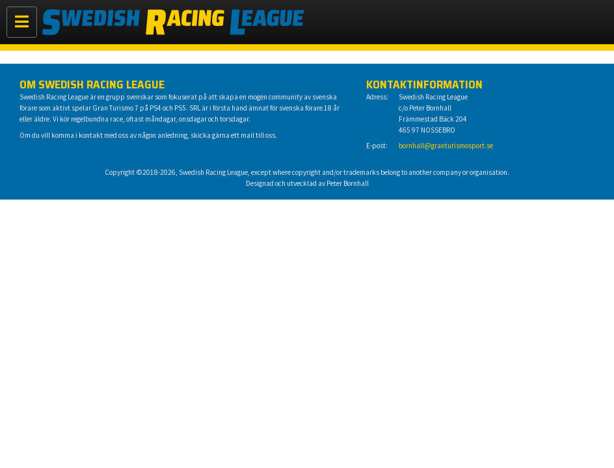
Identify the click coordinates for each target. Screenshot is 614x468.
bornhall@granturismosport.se (446, 145)
